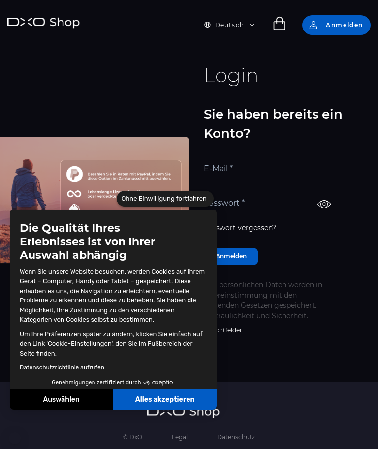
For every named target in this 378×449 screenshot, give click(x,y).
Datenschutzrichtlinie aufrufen (62, 367)
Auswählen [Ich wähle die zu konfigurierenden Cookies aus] (61, 399)
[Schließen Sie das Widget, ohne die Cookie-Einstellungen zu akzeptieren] (165, 199)
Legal (180, 437)
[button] (15, 438)
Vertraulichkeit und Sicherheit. (256, 315)
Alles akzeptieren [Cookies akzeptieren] (165, 399)
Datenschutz (236, 437)
